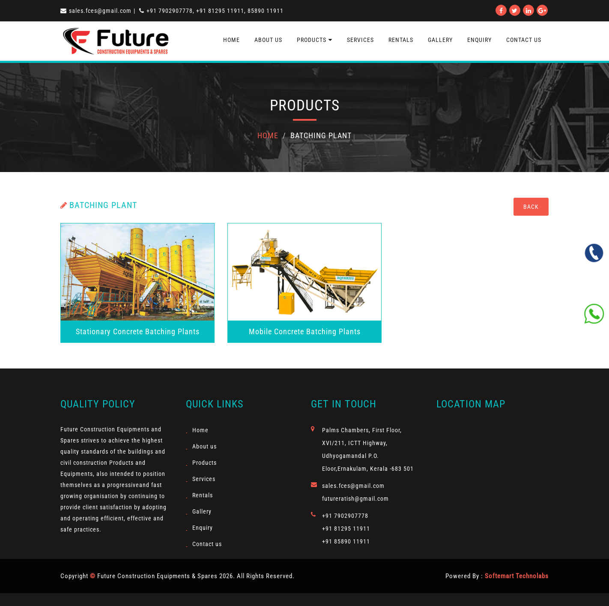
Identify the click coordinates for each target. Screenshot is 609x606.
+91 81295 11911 (346, 528)
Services (360, 39)
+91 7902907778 (345, 515)
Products (314, 39)
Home (231, 39)
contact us (523, 39)
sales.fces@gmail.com (95, 10)
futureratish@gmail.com (355, 498)
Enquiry (479, 39)
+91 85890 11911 (346, 541)
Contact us (207, 544)
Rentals (400, 39)
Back (531, 206)
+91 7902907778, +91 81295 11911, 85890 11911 (211, 10)
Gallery (440, 39)
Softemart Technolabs (517, 576)
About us (268, 39)
